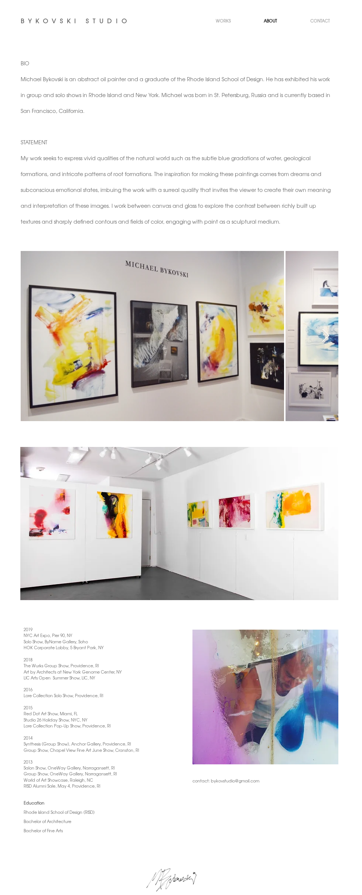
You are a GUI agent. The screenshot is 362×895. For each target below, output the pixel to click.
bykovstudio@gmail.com (235, 781)
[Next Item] (325, 336)
